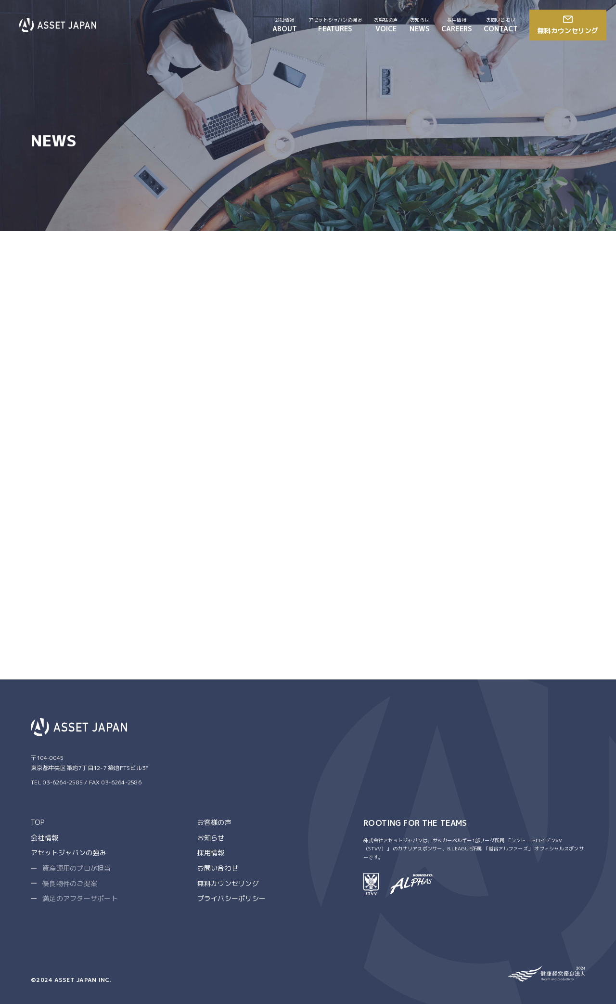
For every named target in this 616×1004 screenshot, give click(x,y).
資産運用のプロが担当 (76, 868)
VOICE (386, 24)
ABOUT (284, 24)
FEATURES (335, 24)
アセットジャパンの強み (68, 852)
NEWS (420, 24)
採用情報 (211, 852)
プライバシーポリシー (231, 898)
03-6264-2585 (63, 782)
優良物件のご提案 (69, 883)
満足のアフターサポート (80, 898)
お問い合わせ (218, 868)
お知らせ (211, 837)
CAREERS (456, 24)
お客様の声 (214, 822)
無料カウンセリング (228, 883)
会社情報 (44, 837)
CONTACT (501, 24)
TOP (37, 822)
